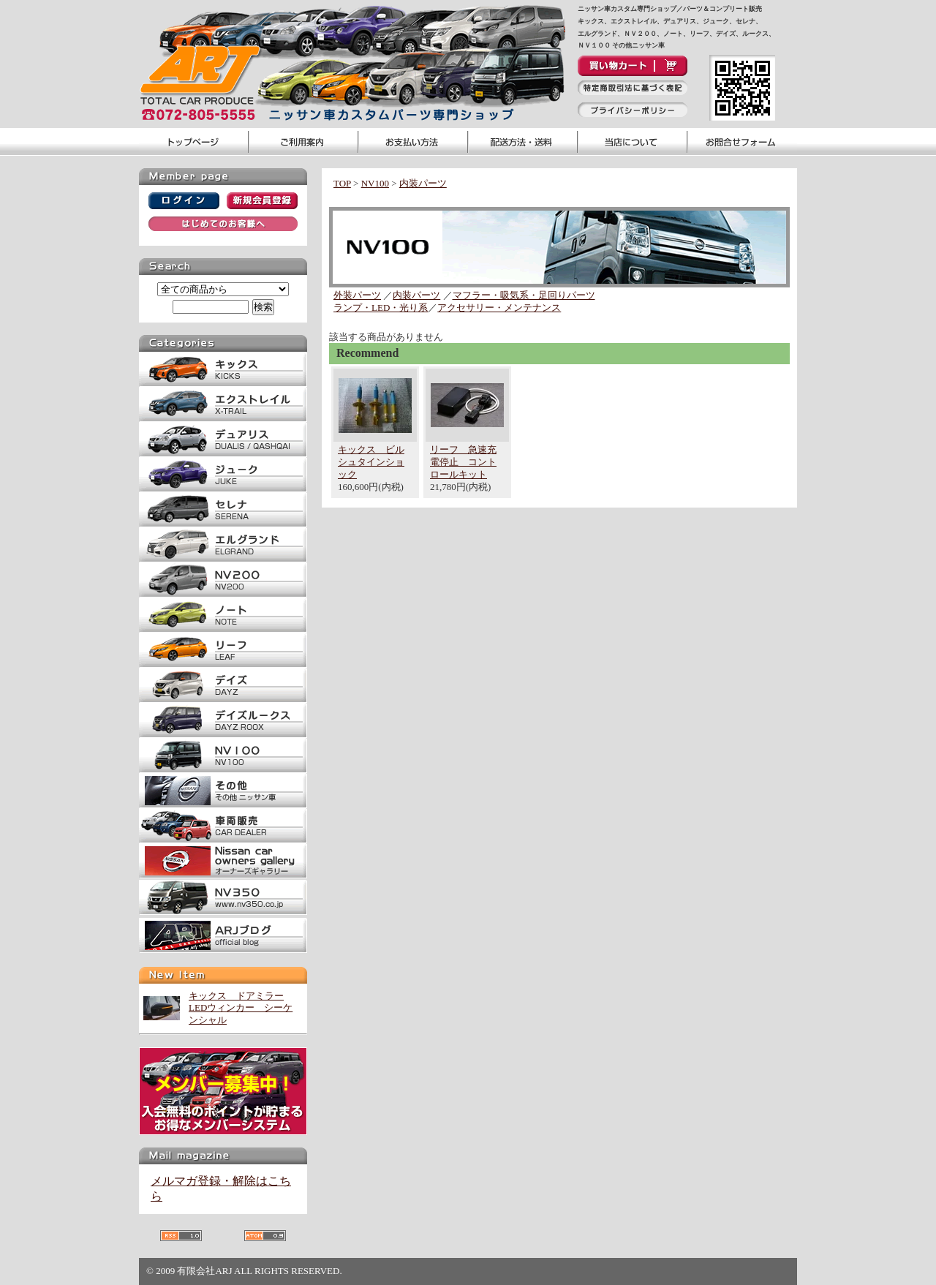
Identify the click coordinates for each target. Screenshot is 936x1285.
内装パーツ (423, 183)
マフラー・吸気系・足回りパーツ (524, 295)
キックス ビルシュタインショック (371, 462)
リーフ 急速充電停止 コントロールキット (463, 462)
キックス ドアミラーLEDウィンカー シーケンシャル (240, 1008)
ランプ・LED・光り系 (380, 307)
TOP (342, 183)
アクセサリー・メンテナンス (499, 307)
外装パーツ (357, 295)
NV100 (375, 183)
